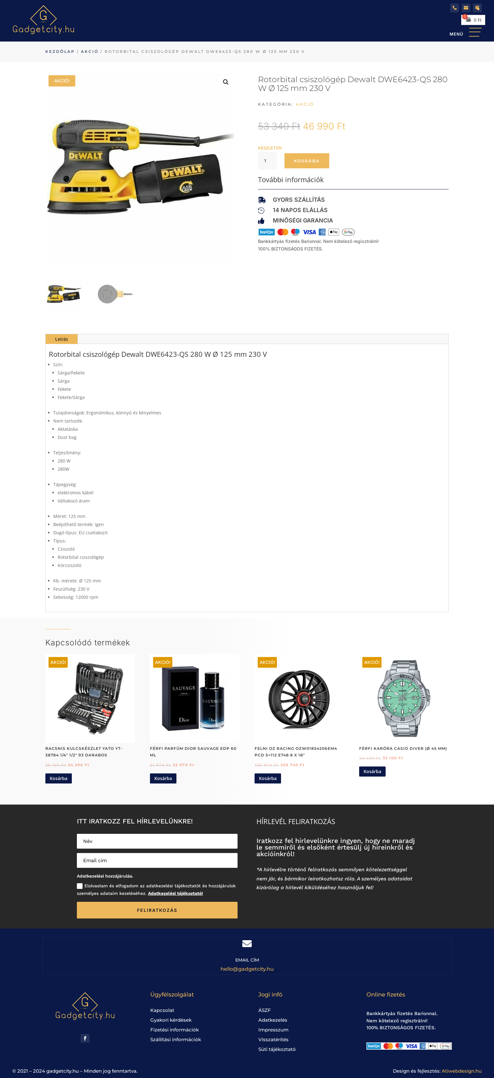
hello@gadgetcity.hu (247, 969)
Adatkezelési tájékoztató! (175, 893)
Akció (90, 51)
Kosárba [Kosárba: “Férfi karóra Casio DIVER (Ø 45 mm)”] (372, 771)
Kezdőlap (60, 51)
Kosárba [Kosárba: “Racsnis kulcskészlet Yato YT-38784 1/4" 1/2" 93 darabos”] (58, 778)
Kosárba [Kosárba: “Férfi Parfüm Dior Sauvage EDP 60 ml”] (163, 778)
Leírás (61, 339)
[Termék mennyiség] (267, 161)
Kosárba (307, 160)
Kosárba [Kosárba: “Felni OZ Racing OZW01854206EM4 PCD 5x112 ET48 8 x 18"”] (268, 778)
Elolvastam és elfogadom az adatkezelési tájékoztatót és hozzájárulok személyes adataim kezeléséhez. (156, 889)
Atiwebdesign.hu (462, 1071)
